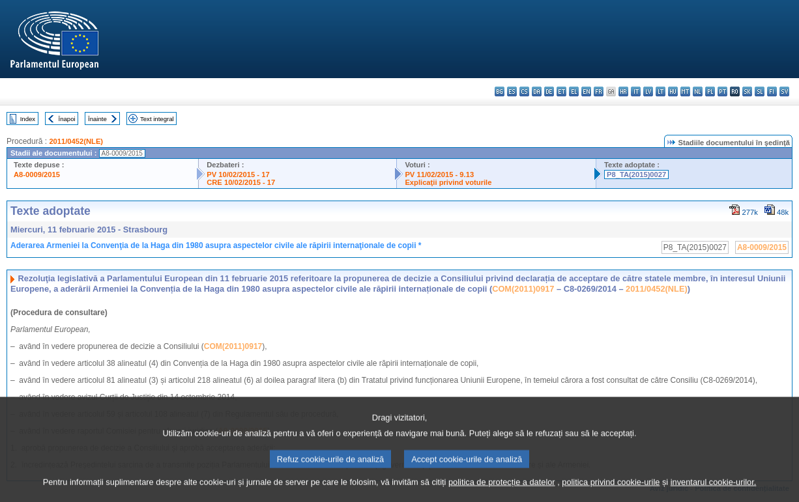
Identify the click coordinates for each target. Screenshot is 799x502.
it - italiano (636, 91)
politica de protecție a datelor (501, 490)
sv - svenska (784, 91)
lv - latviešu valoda (648, 91)
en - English (586, 91)
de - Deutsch (549, 91)
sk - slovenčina (747, 91)
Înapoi (67, 118)
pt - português (722, 91)
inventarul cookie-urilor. (714, 490)
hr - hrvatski (623, 91)
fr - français (598, 91)
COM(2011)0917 (523, 289)
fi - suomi (772, 91)
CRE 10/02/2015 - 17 (241, 182)
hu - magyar (673, 91)
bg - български (499, 91)
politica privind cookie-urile (611, 490)
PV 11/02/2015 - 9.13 (439, 174)
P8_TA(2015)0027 (636, 174)
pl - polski (710, 91)
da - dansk (537, 91)
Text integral (157, 118)
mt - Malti (685, 91)
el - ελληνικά (574, 91)
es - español (512, 91)
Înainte (97, 118)
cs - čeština (524, 91)
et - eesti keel (561, 91)
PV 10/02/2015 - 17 (238, 174)
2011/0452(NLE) (76, 141)
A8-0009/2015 (37, 174)
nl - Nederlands (698, 91)
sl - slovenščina (759, 91)
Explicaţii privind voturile (448, 182)
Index (27, 118)
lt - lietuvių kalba (660, 91)
